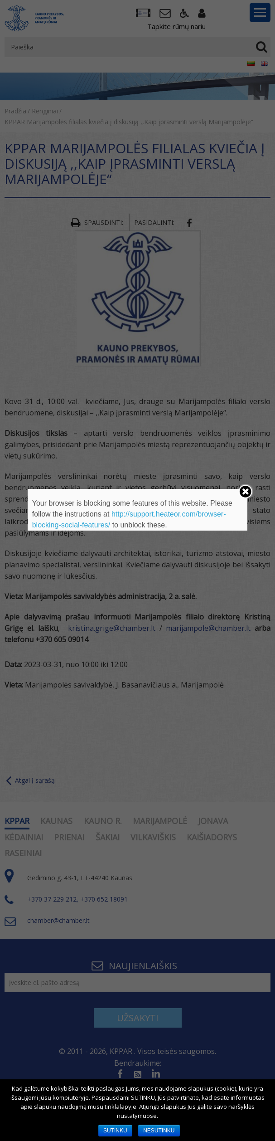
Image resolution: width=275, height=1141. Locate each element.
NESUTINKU (158, 1130)
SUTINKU (115, 1130)
